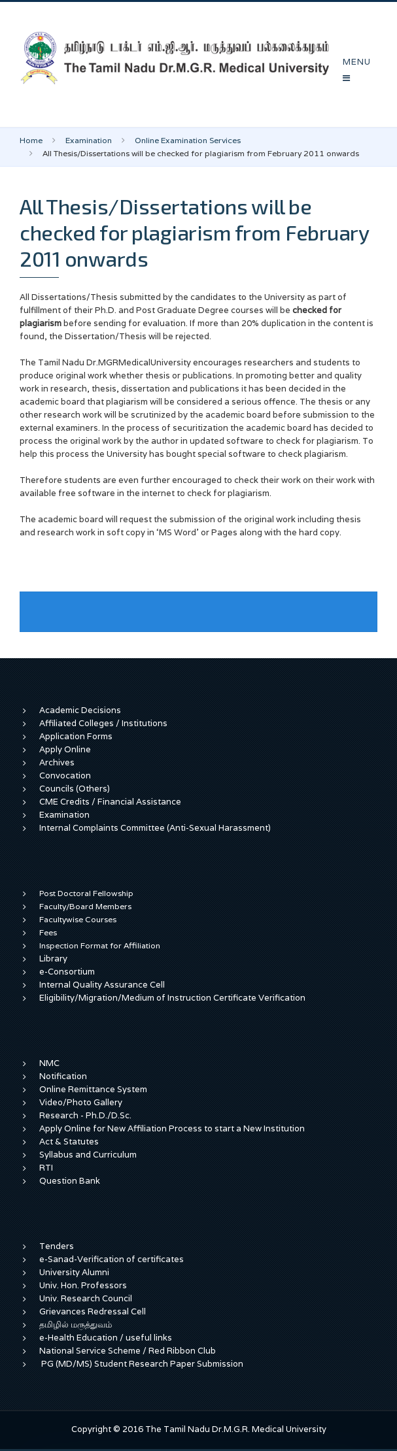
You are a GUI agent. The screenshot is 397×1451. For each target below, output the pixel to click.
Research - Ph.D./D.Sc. (85, 1115)
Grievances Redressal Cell (92, 1311)
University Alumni (74, 1272)
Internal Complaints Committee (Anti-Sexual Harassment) (155, 827)
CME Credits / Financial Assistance (110, 801)
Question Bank (69, 1180)
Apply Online (65, 749)
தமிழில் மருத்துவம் (75, 1324)
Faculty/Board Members (85, 906)
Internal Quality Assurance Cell (102, 984)
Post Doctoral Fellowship (86, 893)
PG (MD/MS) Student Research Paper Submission (142, 1363)
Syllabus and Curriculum (88, 1154)
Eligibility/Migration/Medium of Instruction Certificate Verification (172, 997)
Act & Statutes (69, 1141)
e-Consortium (67, 971)
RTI (46, 1167)
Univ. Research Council (85, 1298)
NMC (49, 1063)
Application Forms (75, 736)
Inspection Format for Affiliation (99, 945)
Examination (88, 140)
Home (31, 140)
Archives (57, 762)
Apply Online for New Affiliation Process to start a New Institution (173, 1128)
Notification (63, 1076)
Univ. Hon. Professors (83, 1285)
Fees (48, 932)
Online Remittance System (93, 1089)
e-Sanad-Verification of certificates (111, 1259)
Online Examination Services (188, 140)
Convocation (65, 775)
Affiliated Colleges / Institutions (103, 723)
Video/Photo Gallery (80, 1102)
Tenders (56, 1246)
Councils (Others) (74, 788)
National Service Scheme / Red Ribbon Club (127, 1350)
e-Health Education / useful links (105, 1337)
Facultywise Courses (77, 919)
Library (53, 958)
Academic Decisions (80, 710)
